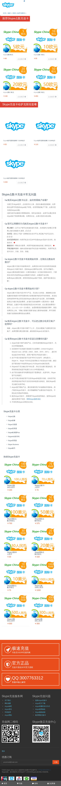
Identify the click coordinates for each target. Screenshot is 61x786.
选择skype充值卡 (41, 700)
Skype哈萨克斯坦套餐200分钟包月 (44, 141)
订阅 (55, 762)
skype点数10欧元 (39, 55)
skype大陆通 (11, 424)
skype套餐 (10, 420)
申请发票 (8, 712)
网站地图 (8, 703)
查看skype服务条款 (34, 399)
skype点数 (10, 416)
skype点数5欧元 (8, 55)
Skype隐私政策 (40, 712)
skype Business (12, 444)
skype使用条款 (40, 709)
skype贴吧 (8, 706)
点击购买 (21, 59)
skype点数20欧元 (8, 92)
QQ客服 (51, 783)
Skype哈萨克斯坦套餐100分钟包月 (14, 141)
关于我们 (8, 700)
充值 (19, 783)
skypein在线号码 (13, 436)
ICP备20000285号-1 (44, 770)
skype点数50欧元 (39, 92)
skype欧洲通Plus (13, 432)
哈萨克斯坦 (21, 13)
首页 (4, 783)
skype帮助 (8, 715)
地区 (9, 13)
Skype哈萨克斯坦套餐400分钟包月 (14, 178)
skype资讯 (8, 709)
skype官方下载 (40, 703)
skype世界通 (11, 428)
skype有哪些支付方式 (42, 706)
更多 (3, 751)
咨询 (35, 783)
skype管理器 (11, 440)
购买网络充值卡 (40, 715)
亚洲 (14, 13)
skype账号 (10, 448)
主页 (4, 13)
